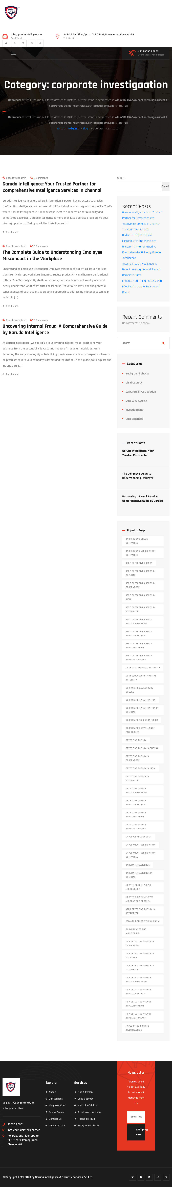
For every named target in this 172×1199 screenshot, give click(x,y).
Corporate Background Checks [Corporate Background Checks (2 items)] (140, 701)
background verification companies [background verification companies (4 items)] (140, 565)
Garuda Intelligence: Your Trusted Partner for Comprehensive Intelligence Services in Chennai (52, 199)
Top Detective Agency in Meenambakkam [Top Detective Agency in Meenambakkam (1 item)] (138, 1027)
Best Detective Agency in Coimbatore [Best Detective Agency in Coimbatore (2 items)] (140, 597)
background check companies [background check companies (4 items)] (137, 553)
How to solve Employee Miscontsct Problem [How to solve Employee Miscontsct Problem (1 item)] (139, 911)
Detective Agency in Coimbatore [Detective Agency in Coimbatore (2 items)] (137, 770)
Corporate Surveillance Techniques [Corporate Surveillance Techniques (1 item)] (140, 742)
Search (121, 190)
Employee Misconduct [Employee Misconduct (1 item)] (139, 848)
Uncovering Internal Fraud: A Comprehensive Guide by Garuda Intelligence (55, 341)
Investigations (134, 422)
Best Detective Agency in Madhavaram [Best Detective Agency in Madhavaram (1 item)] (139, 657)
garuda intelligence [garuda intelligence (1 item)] (138, 877)
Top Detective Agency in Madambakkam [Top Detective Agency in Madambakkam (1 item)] (138, 1003)
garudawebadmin (16, 190)
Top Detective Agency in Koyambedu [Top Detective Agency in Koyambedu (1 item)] (140, 979)
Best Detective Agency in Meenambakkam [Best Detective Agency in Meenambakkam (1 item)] (139, 669)
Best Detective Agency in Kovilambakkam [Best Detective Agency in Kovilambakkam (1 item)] (139, 633)
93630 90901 (15, 1136)
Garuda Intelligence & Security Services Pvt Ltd (63, 1189)
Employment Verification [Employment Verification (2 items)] (140, 856)
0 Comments (41, 190)
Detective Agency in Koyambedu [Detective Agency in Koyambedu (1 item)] (137, 790)
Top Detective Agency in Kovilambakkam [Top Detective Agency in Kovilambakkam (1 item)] (138, 991)
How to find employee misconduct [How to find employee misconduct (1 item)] (138, 899)
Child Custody (134, 395)
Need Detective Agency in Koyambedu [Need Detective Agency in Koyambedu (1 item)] (140, 923)
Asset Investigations (89, 1124)
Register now (140, 1144)
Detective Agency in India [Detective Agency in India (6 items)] (141, 780)
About (52, 1104)
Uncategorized (134, 431)
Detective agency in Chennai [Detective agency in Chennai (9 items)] (142, 760)
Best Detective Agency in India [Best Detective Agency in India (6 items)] (140, 609)
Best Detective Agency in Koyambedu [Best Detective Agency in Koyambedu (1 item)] (140, 621)
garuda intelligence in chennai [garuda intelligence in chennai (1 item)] (139, 887)
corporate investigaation (141, 404)
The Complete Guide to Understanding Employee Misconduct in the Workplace (52, 267)
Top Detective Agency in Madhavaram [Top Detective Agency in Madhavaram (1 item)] (138, 1015)
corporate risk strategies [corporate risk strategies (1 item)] (142, 732)
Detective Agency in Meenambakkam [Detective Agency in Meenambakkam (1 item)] (136, 838)
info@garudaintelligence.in (26, 34)
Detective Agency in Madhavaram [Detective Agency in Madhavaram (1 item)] (136, 826)
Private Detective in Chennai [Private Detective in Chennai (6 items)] (143, 933)
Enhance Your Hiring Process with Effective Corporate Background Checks (142, 298)
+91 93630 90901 (148, 51)
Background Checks (137, 386)
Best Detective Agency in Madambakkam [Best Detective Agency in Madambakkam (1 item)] (139, 645)
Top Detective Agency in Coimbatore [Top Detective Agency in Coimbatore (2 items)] (140, 955)
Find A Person (56, 1124)
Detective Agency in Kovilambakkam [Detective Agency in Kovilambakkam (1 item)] (136, 802)
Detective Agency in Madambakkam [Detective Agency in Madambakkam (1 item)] (136, 814)
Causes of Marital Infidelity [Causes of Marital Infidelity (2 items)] (143, 679)
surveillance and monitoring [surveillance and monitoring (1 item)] (136, 943)
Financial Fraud (86, 1131)
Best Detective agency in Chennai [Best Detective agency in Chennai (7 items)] (140, 585)
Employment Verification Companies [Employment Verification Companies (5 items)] (140, 866)
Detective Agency (136, 413)
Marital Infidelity (87, 1117)
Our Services (56, 1111)
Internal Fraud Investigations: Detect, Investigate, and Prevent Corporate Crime (141, 281)
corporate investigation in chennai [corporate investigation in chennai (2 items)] (142, 722)
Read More (10, 244)
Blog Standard (57, 1117)
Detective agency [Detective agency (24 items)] (136, 752)
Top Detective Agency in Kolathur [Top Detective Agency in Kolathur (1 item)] (140, 967)
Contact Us (55, 1131)
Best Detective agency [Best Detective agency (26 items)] (139, 575)
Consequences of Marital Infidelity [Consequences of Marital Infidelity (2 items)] (141, 689)
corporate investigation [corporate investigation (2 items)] (141, 712)
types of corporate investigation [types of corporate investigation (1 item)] (137, 1040)
